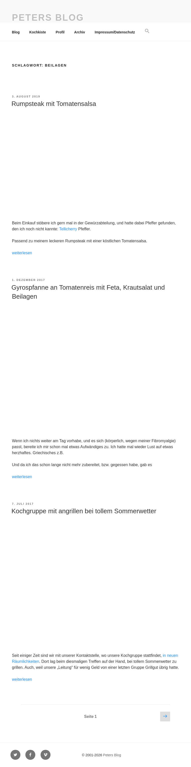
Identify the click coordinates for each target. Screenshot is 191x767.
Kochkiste (37, 32)
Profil (60, 32)
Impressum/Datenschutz (115, 32)
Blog (16, 32)
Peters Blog (48, 17)
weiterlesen (22, 253)
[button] (147, 31)
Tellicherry (68, 229)
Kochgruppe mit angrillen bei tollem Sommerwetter (83, 511)
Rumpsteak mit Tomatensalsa (53, 103)
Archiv (79, 32)
